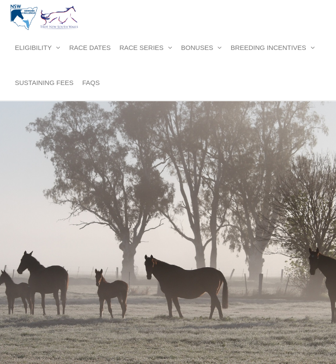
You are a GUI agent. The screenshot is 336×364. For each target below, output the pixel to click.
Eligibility (33, 47)
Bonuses (197, 47)
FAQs (91, 82)
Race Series (141, 47)
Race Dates (90, 47)
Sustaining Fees (44, 82)
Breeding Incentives (268, 47)
